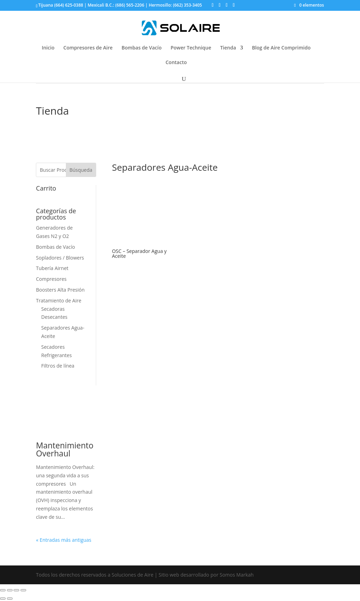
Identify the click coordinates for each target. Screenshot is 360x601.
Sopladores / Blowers (60, 257)
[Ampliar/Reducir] (23, 590)
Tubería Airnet (52, 268)
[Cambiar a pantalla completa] (16, 590)
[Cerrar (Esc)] (3, 590)
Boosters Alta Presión (60, 289)
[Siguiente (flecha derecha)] (10, 599)
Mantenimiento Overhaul (64, 449)
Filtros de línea (57, 365)
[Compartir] (10, 590)
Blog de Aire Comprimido (281, 48)
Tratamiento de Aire (58, 300)
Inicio (48, 48)
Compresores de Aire (88, 48)
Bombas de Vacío (142, 48)
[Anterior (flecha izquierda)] (3, 599)
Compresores (51, 279)
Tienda (228, 48)
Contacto (176, 63)
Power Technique (190, 48)
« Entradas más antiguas (63, 540)
